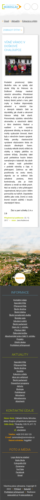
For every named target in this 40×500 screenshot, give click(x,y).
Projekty (20, 339)
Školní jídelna (20, 312)
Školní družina (20, 309)
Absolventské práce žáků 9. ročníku (20, 336)
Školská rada (20, 318)
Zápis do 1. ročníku (20, 327)
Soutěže (20, 371)
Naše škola (20, 460)
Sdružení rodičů (20, 321)
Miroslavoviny (20, 398)
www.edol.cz (12, 495)
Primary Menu (27, 6)
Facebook (20, 472)
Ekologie (20, 389)
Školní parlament (20, 324)
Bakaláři (27, 489)
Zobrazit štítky (11, 30)
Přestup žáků (19, 330)
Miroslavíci (20, 395)
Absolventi (19, 401)
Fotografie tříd (20, 463)
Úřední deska (19, 342)
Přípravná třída (20, 306)
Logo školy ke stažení (20, 457)
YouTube (20, 469)
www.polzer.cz (26, 495)
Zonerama (20, 466)
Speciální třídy (20, 303)
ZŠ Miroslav (11, 7)
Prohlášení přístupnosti (20, 345)
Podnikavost (20, 392)
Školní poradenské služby (20, 315)
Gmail (20, 475)
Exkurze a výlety (29, 21)
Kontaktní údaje (20, 300)
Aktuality (15, 21)
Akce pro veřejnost (20, 377)
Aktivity (20, 386)
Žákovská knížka (20, 333)
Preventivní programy (20, 383)
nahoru (20, 278)
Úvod (6, 21)
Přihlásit (17, 489)
